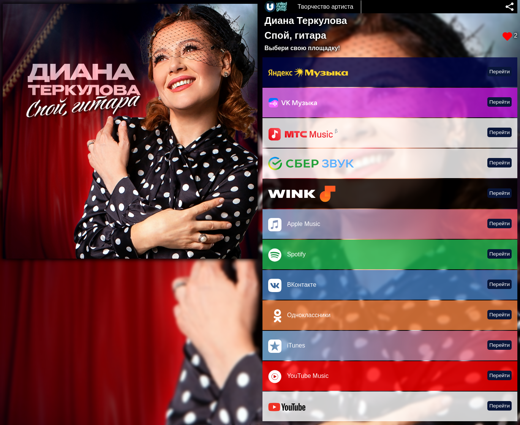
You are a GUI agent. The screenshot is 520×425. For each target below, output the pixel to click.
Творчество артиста (325, 6)
